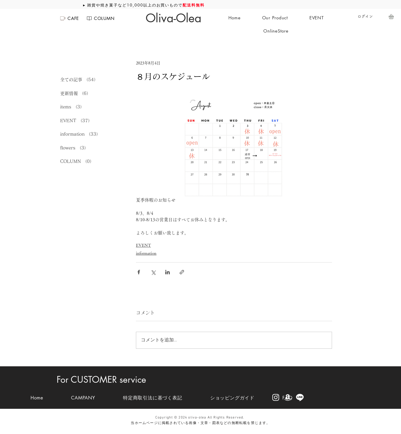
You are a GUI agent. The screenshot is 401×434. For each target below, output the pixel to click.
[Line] (299, 397)
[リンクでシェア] (182, 272)
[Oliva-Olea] (173, 18)
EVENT (143, 245)
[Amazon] (287, 397)
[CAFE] (69, 18)
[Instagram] (275, 397)
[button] (394, 16)
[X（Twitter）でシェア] (153, 272)
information (146, 253)
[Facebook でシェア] (138, 272)
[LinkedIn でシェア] (167, 272)
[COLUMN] (100, 18)
